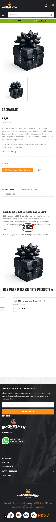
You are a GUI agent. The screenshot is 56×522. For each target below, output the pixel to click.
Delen (8, 152)
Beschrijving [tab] (8, 189)
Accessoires (9, 304)
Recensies (10, 194)
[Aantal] (21, 162)
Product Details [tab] (30, 189)
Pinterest (15, 152)
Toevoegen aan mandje (17, 170)
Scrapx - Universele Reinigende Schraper (21, 301)
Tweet (12, 152)
